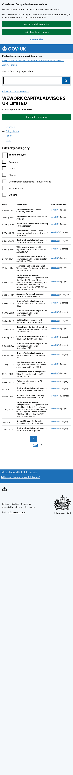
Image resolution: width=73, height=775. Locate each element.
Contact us (26, 504)
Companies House (17, 512)
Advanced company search (15, 91)
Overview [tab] (10, 127)
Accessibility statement (12, 507)
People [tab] (9, 135)
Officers (9, 195)
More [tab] (8, 140)
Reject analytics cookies (37, 32)
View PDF (55, 209)
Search (66, 80)
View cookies (36, 39)
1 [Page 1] (33, 438)
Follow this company (36, 117)
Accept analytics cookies (36, 24)
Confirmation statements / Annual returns (26, 182)
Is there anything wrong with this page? (20, 477)
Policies (5, 504)
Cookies (15, 504)
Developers (30, 507)
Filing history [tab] (12, 131)
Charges (9, 175)
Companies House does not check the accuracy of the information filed (33, 60)
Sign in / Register (9, 65)
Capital (9, 169)
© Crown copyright (62, 513)
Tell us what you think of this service (19, 472)
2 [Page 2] (40, 438)
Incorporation (12, 189)
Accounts (10, 162)
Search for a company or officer (18, 71)
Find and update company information (22, 56)
